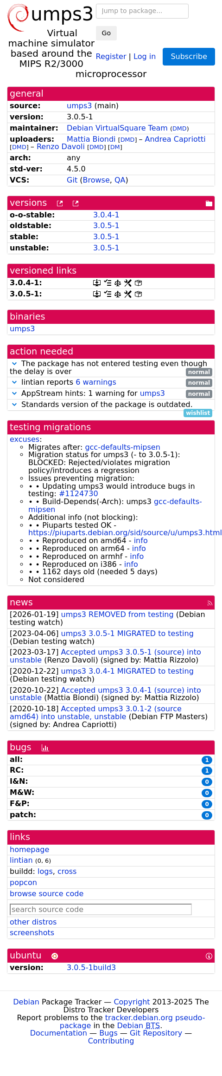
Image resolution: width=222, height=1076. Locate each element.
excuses (24, 439)
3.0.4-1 (106, 214)
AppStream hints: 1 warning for (111, 394)
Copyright (132, 1001)
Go (106, 33)
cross (66, 871)
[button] (14, 363)
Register (111, 56)
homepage (29, 849)
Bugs (108, 1033)
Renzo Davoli (61, 146)
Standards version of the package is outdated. (111, 405)
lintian (21, 860)
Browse (96, 180)
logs (45, 871)
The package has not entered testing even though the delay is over (111, 368)
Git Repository (156, 1033)
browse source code (46, 893)
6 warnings (96, 382)
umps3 (79, 105)
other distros (33, 922)
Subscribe (189, 56)
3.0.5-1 (106, 225)
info (141, 540)
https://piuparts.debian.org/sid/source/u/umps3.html (125, 532)
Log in (144, 56)
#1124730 (78, 493)
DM (115, 147)
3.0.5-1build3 (91, 967)
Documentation (58, 1033)
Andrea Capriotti (175, 139)
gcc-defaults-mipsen (122, 447)
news (21, 602)
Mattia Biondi (91, 139)
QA (120, 180)
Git (72, 180)
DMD (179, 128)
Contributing (111, 1041)
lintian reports (111, 383)
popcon (23, 882)
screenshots (32, 932)
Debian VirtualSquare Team (117, 128)
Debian (26, 1001)
